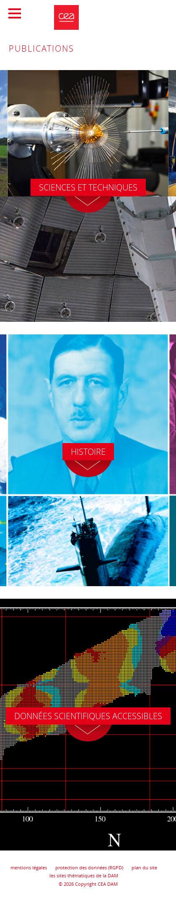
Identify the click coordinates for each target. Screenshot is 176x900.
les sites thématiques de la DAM (83, 875)
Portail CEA (140, 11)
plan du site (144, 867)
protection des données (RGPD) (89, 867)
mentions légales (28, 867)
